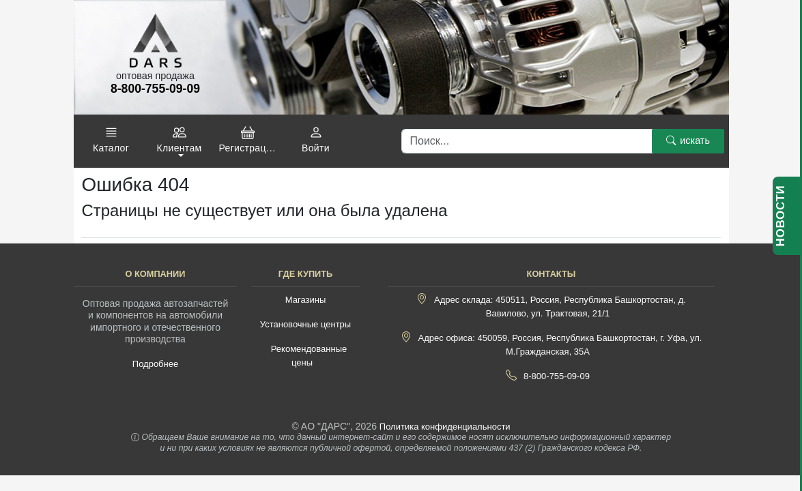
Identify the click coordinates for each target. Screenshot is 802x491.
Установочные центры (305, 324)
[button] (111, 140)
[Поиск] (527, 141)
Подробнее (155, 364)
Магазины (305, 300)
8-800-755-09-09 (557, 376)
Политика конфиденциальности (445, 426)
